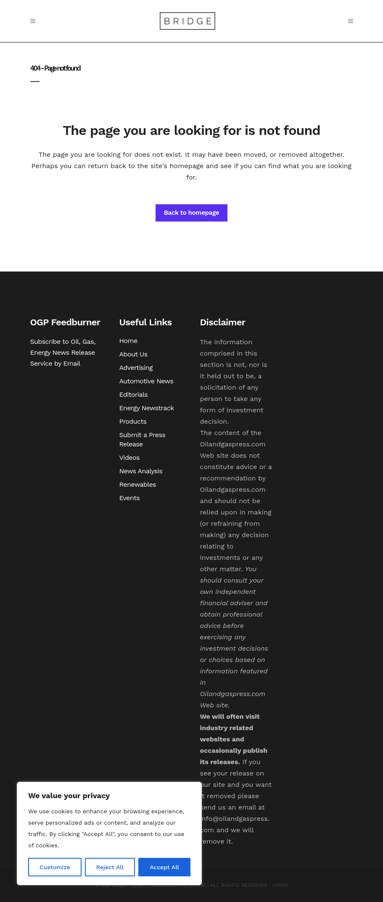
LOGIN (280, 885)
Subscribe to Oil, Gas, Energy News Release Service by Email (62, 352)
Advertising (136, 368)
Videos (129, 458)
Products (133, 421)
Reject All (110, 867)
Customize (55, 867)
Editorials (133, 394)
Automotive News (146, 381)
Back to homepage (191, 212)
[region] (109, 833)
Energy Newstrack (146, 408)
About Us (133, 354)
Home (128, 341)
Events (129, 498)
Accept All (164, 867)
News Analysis (141, 471)
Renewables (137, 484)
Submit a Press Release (142, 439)
